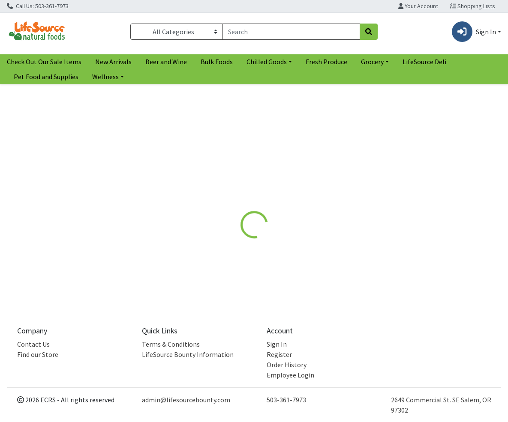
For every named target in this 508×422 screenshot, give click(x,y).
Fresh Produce (326, 61)
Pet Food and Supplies (46, 76)
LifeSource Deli (424, 61)
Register (279, 354)
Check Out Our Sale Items (44, 61)
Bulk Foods (217, 61)
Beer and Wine (166, 61)
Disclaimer (275, 189)
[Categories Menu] (176, 32)
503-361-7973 (286, 399)
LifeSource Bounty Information (188, 354)
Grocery (372, 61)
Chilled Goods (266, 61)
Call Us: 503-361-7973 (38, 6)
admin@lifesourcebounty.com (186, 399)
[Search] (291, 32)
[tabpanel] (360, 248)
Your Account (418, 6)
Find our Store (37, 354)
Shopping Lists (472, 6)
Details (235, 189)
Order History (287, 364)
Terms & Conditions (171, 344)
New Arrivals (113, 61)
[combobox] (291, 32)
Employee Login (290, 375)
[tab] (235, 189)
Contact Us (33, 344)
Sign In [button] (474, 31)
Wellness (105, 76)
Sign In (277, 344)
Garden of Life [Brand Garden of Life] (317, 250)
